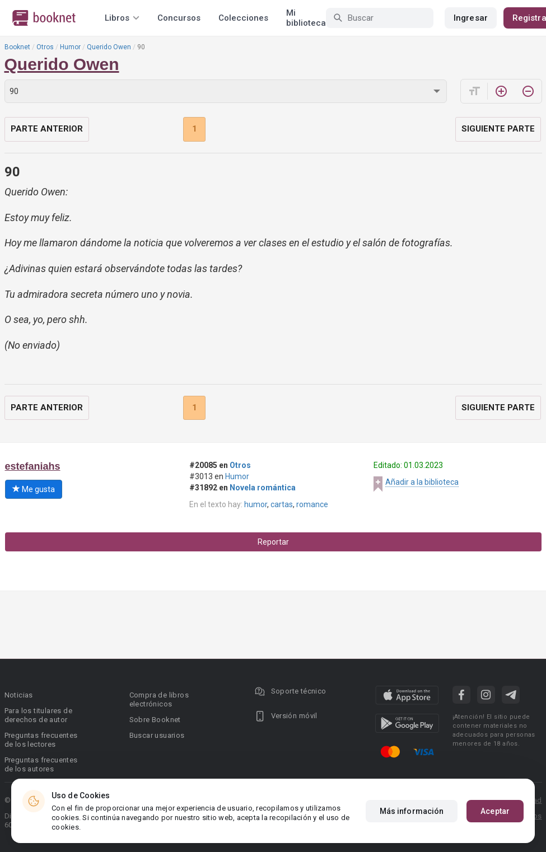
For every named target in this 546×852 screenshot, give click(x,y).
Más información (412, 811)
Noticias (18, 695)
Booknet (17, 47)
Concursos (178, 18)
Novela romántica (263, 487)
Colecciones (243, 18)
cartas (281, 504)
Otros (45, 47)
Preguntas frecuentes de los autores (41, 764)
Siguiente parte (498, 129)
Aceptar (495, 811)
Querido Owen (109, 47)
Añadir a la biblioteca (422, 482)
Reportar (273, 541)
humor (255, 504)
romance (312, 504)
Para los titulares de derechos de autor (38, 715)
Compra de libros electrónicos (159, 699)
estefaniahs (32, 466)
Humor (70, 47)
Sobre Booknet (155, 719)
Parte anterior (47, 129)
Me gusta (33, 489)
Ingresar (471, 18)
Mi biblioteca (306, 18)
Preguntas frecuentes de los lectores (41, 739)
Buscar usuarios (157, 735)
